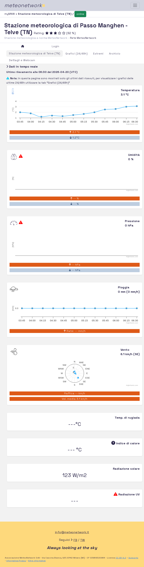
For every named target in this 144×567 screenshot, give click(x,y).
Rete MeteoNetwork (83, 38)
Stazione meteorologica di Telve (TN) (34, 53)
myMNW (10, 14)
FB (75, 540)
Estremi (98, 53)
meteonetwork (24, 5)
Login (55, 46)
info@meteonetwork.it (72, 532)
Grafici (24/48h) (77, 53)
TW (82, 540)
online (80, 14)
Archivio (114, 53)
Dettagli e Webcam (22, 60)
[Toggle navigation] (135, 5)
